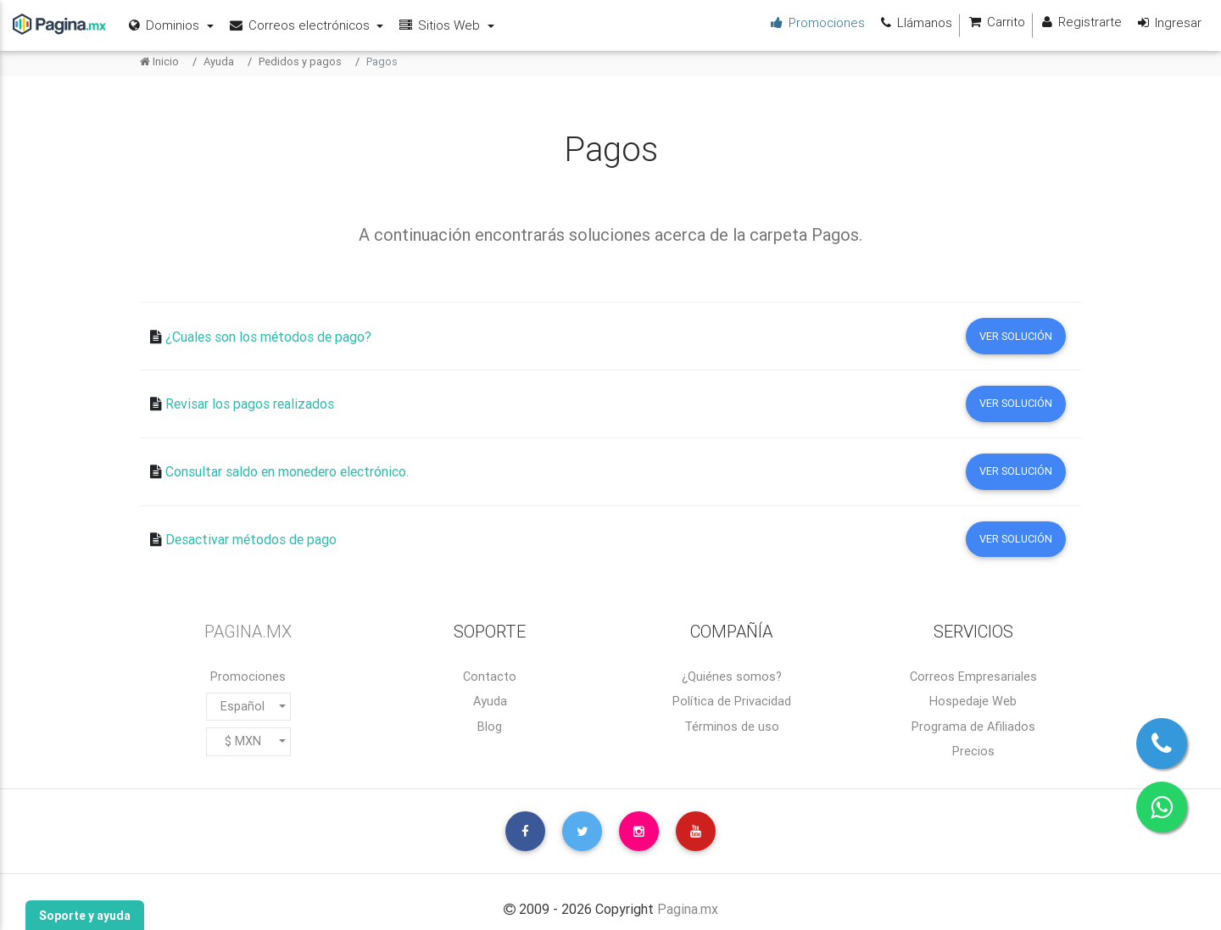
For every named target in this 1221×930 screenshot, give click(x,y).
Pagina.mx (687, 908)
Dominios (165, 25)
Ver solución (1015, 336)
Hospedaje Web (973, 701)
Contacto (489, 676)
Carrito (995, 22)
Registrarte (1080, 22)
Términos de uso (731, 726)
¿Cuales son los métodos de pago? (268, 336)
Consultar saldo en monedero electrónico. (287, 472)
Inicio (159, 61)
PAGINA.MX (248, 631)
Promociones (248, 676)
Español (242, 706)
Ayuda (219, 61)
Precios (973, 751)
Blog (489, 726)
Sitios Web (441, 25)
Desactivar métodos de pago (251, 540)
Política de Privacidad (731, 701)
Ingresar (1168, 22)
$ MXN (243, 741)
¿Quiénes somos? (732, 676)
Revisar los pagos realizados (249, 404)
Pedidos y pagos (300, 61)
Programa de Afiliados (973, 726)
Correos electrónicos (301, 25)
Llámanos (914, 22)
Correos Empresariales (973, 676)
